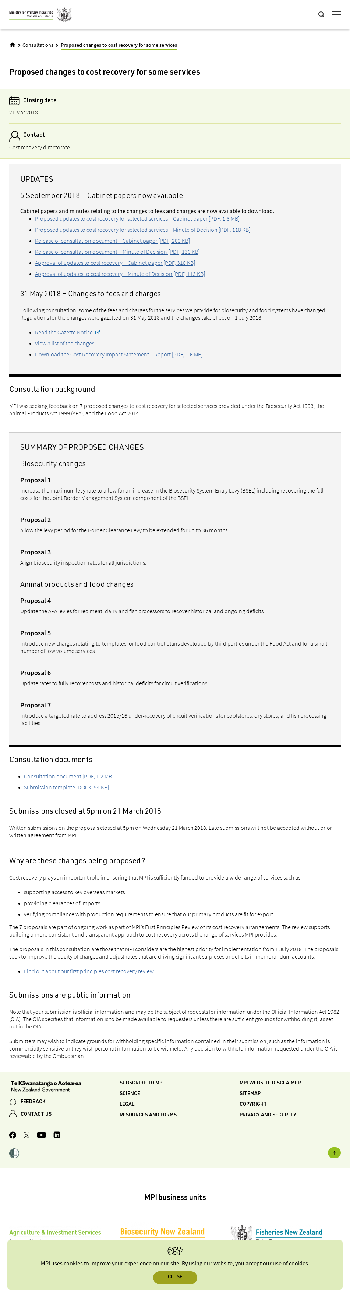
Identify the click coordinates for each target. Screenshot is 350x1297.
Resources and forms (148, 1115)
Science (130, 1094)
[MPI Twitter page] (26, 1136)
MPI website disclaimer (270, 1083)
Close (175, 1277)
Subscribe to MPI (142, 1083)
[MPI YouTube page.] (41, 1136)
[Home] (12, 45)
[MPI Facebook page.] (13, 1136)
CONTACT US (36, 1114)
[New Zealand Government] (64, 1087)
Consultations (37, 45)
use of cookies (290, 1264)
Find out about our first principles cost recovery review (89, 971)
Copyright (253, 1104)
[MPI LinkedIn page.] (56, 1136)
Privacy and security (268, 1115)
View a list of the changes (64, 343)
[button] (14, 1154)
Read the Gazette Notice (64, 332)
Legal (127, 1104)
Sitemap (250, 1094)
